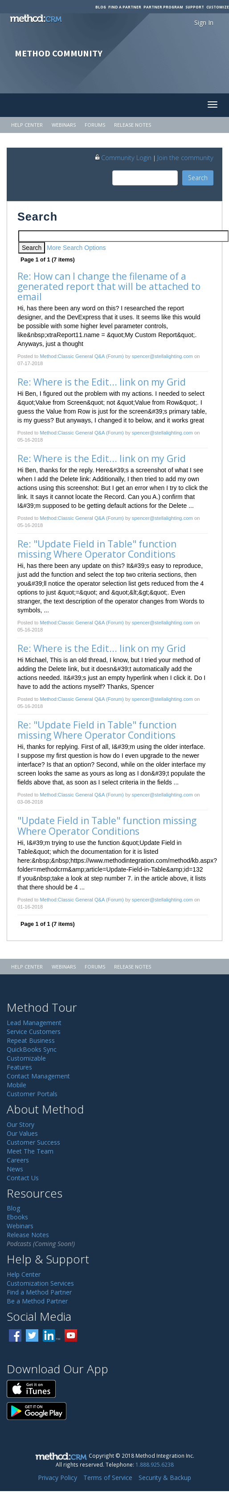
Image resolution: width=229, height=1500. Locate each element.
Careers (18, 1160)
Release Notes (132, 124)
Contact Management (38, 1076)
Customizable (26, 1058)
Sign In (203, 22)
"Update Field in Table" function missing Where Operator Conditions (108, 825)
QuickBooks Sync (32, 1049)
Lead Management (34, 1022)
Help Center (27, 124)
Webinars (64, 124)
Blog (100, 6)
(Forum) (115, 356)
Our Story (20, 1124)
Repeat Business (31, 1040)
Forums (95, 124)
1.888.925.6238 (154, 1464)
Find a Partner (124, 6)
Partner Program (163, 6)
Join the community (185, 157)
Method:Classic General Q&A (72, 356)
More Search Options (76, 247)
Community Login (122, 157)
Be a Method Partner (37, 1301)
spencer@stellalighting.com (162, 356)
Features (19, 1067)
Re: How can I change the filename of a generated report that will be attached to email (110, 286)
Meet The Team (30, 1151)
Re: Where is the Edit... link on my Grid (101, 382)
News (15, 1169)
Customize (217, 6)
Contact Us (23, 1178)
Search (198, 177)
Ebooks (17, 1217)
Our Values (22, 1133)
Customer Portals (32, 1094)
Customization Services (40, 1283)
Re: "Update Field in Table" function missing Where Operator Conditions (98, 549)
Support (194, 6)
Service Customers (34, 1031)
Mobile (16, 1085)
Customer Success (33, 1142)
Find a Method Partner (39, 1292)
